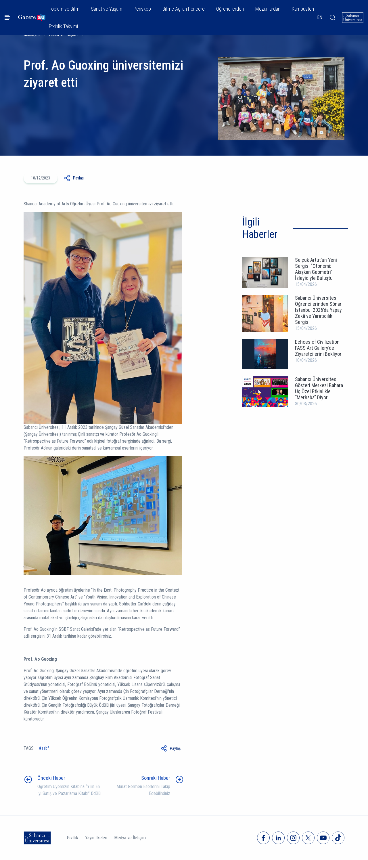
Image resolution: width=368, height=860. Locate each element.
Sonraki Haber (155, 778)
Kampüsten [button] (303, 9)
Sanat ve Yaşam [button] (106, 9)
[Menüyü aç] (7, 17)
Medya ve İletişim (130, 837)
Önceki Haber (51, 778)
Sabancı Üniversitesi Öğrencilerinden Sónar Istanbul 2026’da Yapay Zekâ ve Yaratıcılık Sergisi (318, 310)
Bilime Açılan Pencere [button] (183, 9)
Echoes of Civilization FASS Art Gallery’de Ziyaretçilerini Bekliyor (318, 348)
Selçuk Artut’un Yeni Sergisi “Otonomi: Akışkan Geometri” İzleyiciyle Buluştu (316, 269)
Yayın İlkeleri (96, 837)
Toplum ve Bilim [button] (64, 9)
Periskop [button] (142, 9)
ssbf (45, 748)
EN (319, 17)
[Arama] (332, 17)
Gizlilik (72, 837)
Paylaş (78, 178)
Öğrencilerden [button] (230, 9)
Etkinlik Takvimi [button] (63, 26)
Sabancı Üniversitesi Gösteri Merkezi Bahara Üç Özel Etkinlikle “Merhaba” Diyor (319, 388)
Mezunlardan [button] (267, 9)
